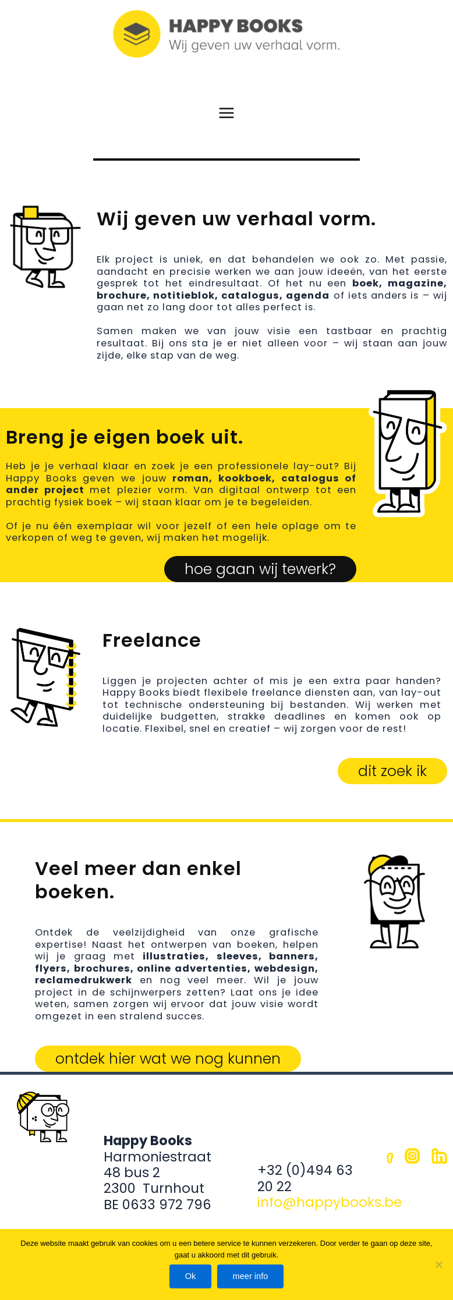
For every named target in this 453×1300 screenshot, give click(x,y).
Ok (189, 1275)
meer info (251, 1275)
